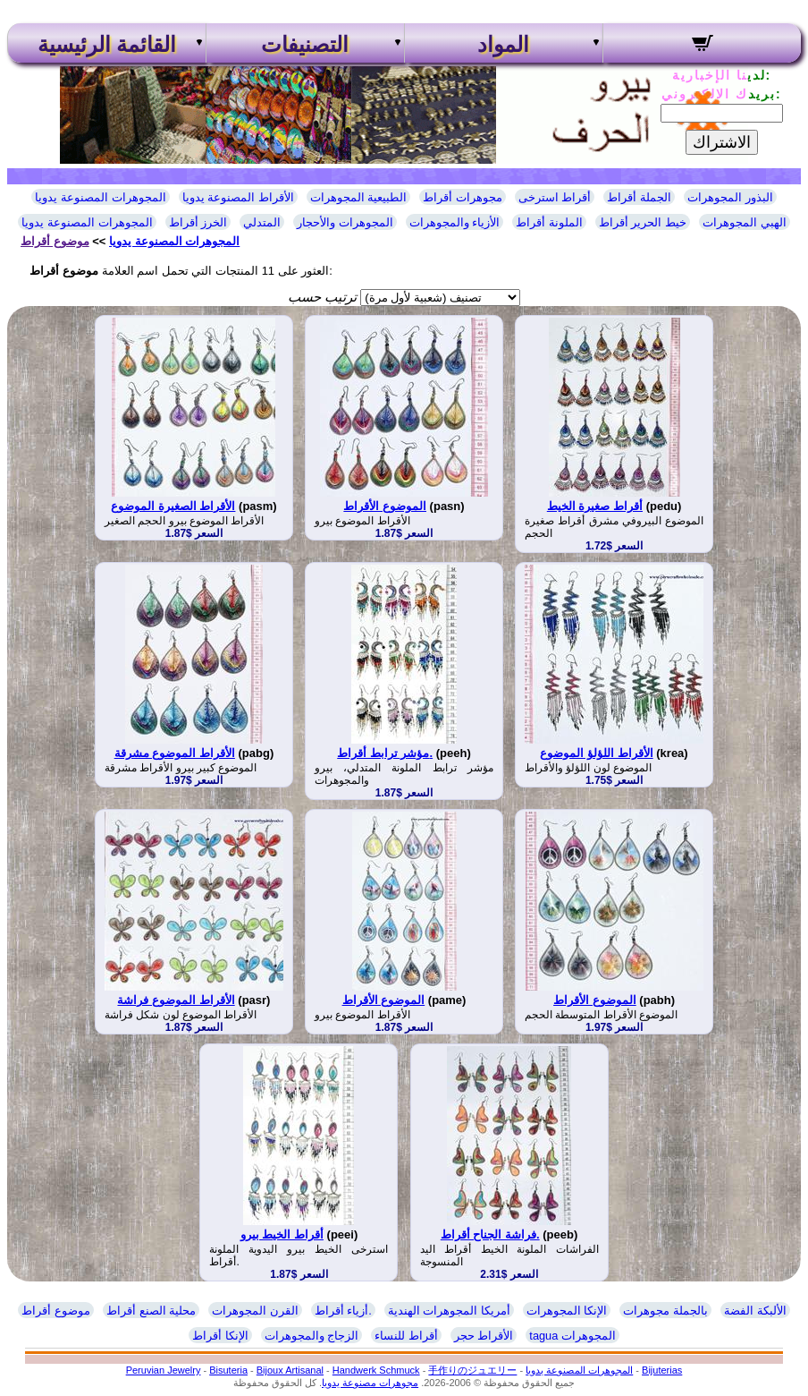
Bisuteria (228, 1370)
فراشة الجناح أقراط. (490, 1234)
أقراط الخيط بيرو (282, 1234)
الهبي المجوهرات (745, 222)
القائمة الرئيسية (107, 44)
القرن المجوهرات (255, 1310)
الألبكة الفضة (755, 1310)
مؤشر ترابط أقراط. (385, 753)
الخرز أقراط (198, 222)
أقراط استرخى (555, 197)
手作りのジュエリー (472, 1370)
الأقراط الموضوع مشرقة (174, 753)
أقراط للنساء (406, 1335)
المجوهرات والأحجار (345, 222)
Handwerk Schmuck (376, 1370)
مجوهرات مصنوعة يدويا (370, 1382)
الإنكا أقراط (220, 1335)
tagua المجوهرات (572, 1335)
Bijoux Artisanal (290, 1370)
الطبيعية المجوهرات (359, 197)
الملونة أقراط (549, 222)
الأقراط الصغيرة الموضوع (173, 506)
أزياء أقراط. (343, 1310)
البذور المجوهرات (730, 197)
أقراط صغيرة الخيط (595, 506)
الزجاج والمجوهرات (312, 1335)
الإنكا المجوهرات (567, 1310)
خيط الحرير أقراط (642, 222)
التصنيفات (305, 44)
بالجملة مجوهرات (665, 1310)
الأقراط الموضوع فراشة (175, 1000)
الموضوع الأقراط (384, 506)
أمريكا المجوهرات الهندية (449, 1310)
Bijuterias (662, 1370)
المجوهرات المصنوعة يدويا (100, 197)
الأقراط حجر (484, 1335)
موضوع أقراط (55, 241)
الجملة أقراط (639, 197)
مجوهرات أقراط (462, 197)
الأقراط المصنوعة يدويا (238, 197)
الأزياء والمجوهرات (455, 222)
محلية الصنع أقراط (151, 1310)
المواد (503, 44)
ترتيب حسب (322, 296)
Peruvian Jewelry (163, 1370)
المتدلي (262, 222)
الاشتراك (722, 142)
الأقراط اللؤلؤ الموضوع (596, 753)
